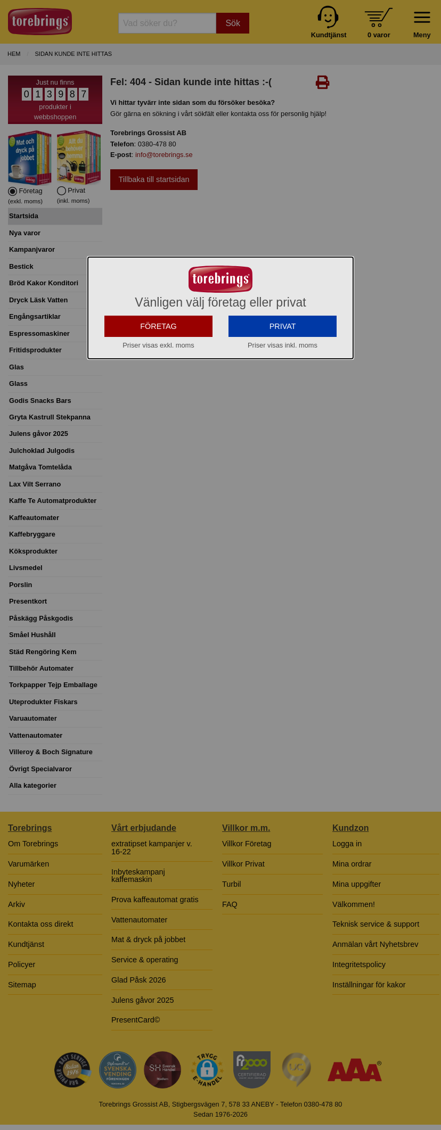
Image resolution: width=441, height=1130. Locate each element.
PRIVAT (282, 421)
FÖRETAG (158, 421)
